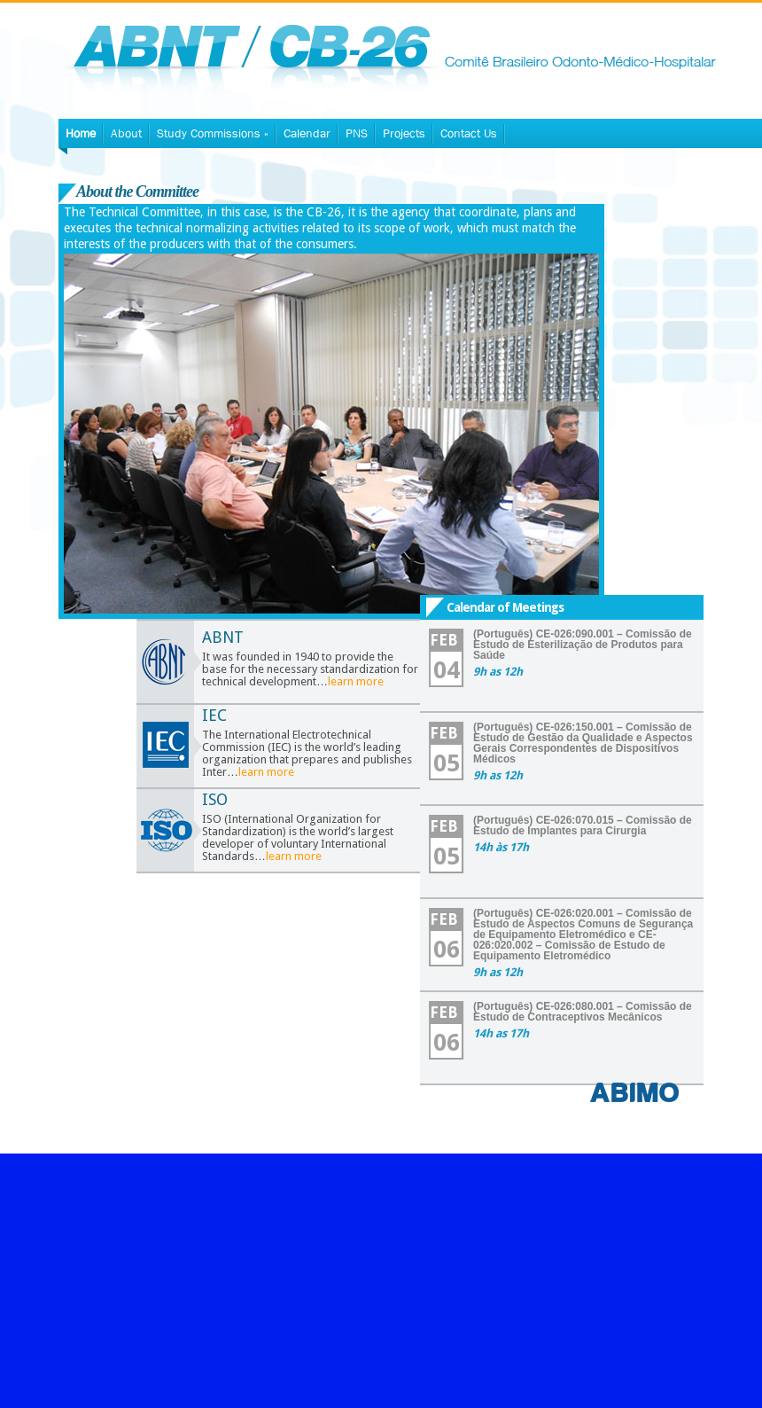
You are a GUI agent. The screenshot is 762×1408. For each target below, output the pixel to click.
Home (81, 133)
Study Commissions (212, 133)
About (126, 133)
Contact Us (468, 133)
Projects (404, 133)
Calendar (307, 133)
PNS (357, 133)
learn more (356, 681)
